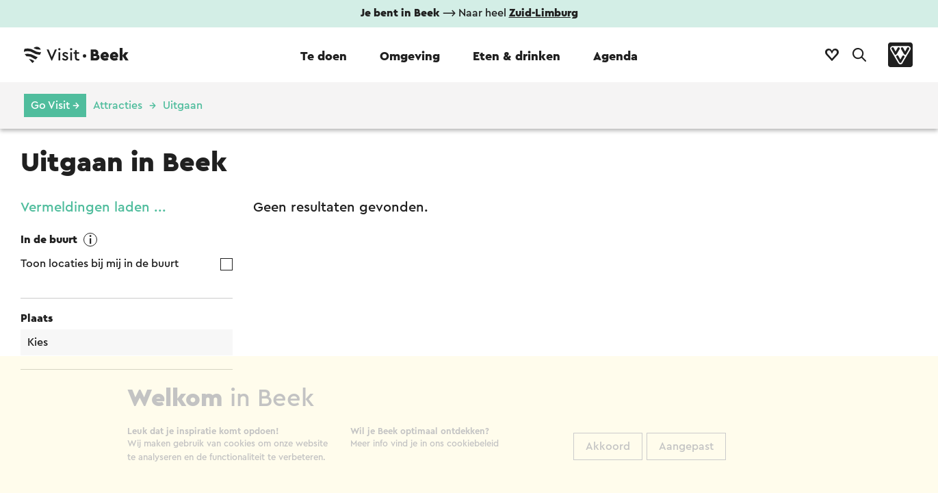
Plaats (37, 318)
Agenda (615, 56)
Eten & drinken (516, 56)
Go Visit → (55, 105)
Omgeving (410, 56)
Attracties (117, 105)
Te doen (323, 56)
